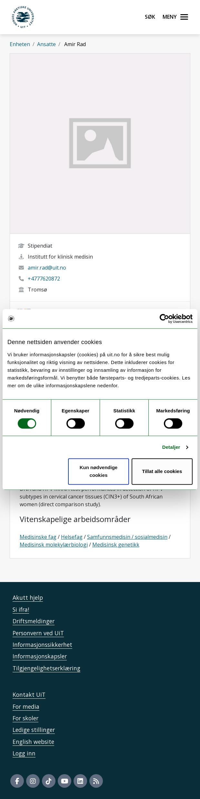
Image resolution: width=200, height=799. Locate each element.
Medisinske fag (38, 536)
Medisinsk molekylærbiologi (54, 544)
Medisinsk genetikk (115, 544)
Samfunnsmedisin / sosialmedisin (127, 536)
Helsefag (72, 536)
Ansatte (46, 44)
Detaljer (171, 447)
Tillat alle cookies (162, 471)
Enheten (20, 44)
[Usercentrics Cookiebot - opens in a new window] (164, 318)
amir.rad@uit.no (47, 267)
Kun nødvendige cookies (99, 471)
